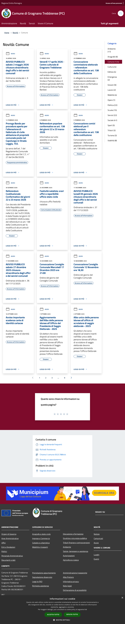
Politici (4, 551)
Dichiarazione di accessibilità (74, 590)
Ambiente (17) (112, 50)
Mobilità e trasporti (40, 547)
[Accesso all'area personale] (114, 3)
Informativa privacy (71, 581)
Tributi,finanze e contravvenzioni (76, 542)
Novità (15, 32)
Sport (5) (111, 125)
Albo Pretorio (68, 577)
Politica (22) (112, 105)
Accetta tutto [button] (53, 615)
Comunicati (98, 538)
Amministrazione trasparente (75, 572)
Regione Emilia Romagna (11, 3)
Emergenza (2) (112, 78)
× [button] (122, 598)
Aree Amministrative (10, 538)
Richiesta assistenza (40, 585)
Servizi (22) (112, 115)
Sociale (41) (112, 120)
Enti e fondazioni (8, 547)
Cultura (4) (112, 66)
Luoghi (96, 554)
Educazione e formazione (73, 534)
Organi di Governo (8, 534)
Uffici (3, 542)
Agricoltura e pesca (71, 560)
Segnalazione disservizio (42, 577)
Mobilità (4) (112, 95)
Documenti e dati (8, 560)
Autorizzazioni (69, 555)
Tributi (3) (111, 130)
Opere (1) (111, 100)
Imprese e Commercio (41, 538)
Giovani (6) (112, 84)
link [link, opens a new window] (85, 609)
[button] (62, 620)
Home (6, 32)
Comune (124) (113, 61)
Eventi (96, 559)
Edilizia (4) (112, 71)
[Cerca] (121, 13)
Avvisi (10, 53)
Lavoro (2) (112, 89)
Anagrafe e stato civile (41, 534)
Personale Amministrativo (12, 555)
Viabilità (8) (112, 140)
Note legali (67, 585)
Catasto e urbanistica (41, 542)
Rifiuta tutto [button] (72, 614)
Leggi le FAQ (37, 581)
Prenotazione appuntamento (44, 572)
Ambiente (67, 547)
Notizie (97, 534)
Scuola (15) (112, 110)
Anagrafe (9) (113, 56)
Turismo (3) (112, 135)
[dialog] (62, 609)
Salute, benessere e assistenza (75, 551)
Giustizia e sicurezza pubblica (75, 538)
